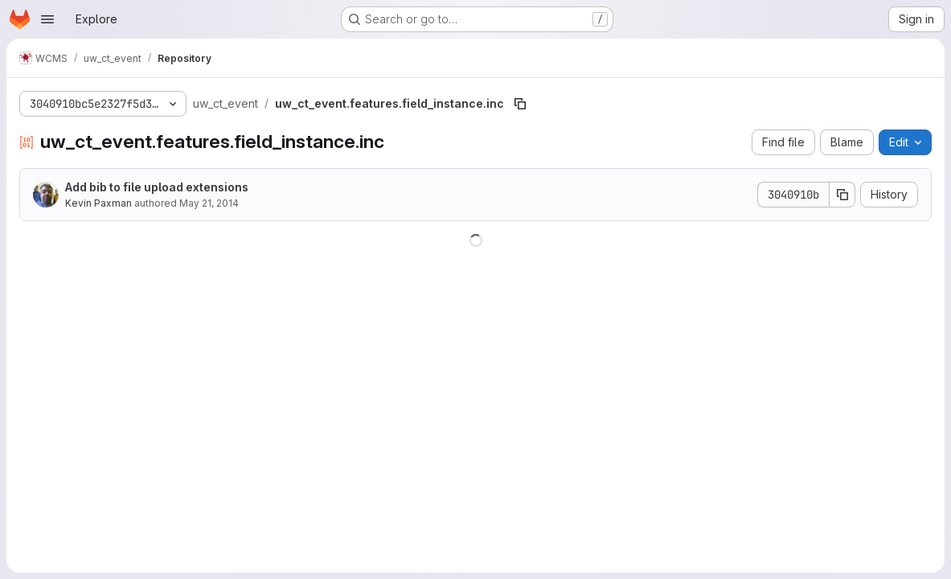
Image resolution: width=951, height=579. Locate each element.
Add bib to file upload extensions (156, 187)
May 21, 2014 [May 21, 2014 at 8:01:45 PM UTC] (209, 203)
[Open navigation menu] (47, 19)
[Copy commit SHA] (842, 194)
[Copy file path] (520, 104)
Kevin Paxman (98, 203)
